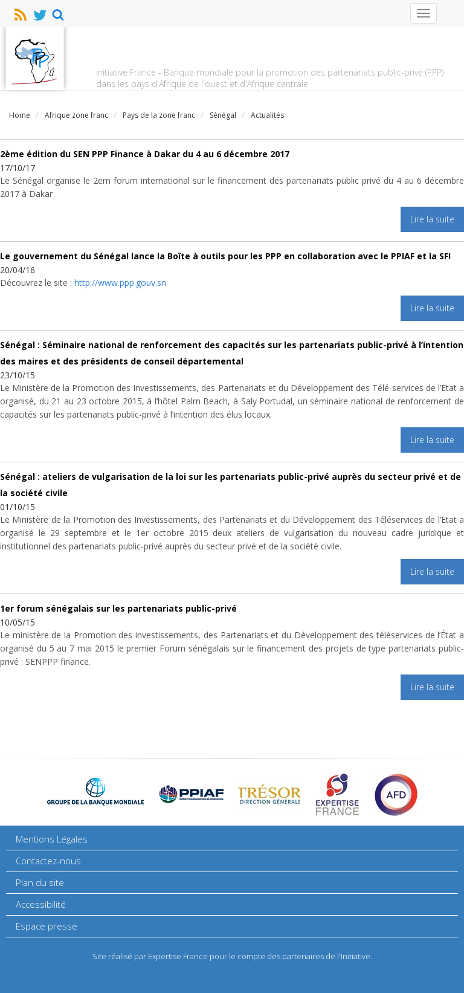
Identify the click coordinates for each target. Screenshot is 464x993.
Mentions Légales (52, 839)
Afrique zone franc (76, 115)
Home (19, 115)
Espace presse (46, 926)
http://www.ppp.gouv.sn (120, 282)
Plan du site (40, 882)
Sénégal (223, 115)
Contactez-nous (48, 861)
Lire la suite (432, 219)
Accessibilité (41, 904)
